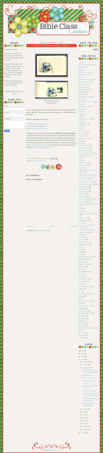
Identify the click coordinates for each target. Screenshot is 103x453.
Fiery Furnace (83, 131)
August (85, 409)
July (84, 412)
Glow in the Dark (84, 148)
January (85, 429)
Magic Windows (40, 161)
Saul (80, 299)
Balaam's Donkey (84, 89)
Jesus (80, 168)
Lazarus (81, 235)
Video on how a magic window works (37, 128)
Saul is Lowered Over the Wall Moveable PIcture (90, 371)
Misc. (80, 250)
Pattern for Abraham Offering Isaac (36, 126)
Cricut (80, 99)
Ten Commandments (85, 313)
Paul (80, 269)
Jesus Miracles (83, 187)
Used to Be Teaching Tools (87, 328)
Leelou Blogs (55, 450)
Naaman (81, 262)
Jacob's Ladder (83, 165)
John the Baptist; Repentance (88, 204)
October (85, 365)
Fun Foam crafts (84, 139)
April (84, 421)
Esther (81, 126)
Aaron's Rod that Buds (86, 65)
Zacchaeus (82, 335)
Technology (82, 308)
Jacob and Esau (84, 163)
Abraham (33, 161)
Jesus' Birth (82, 194)
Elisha (80, 121)
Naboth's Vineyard (84, 264)
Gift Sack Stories (84, 146)
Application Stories (85, 82)
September (86, 368)
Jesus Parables (83, 189)
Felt (80, 129)
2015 (82, 354)
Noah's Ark (82, 267)
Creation (81, 94)
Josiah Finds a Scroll (85, 230)
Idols (80, 158)
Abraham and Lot (88, 375)
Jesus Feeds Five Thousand (87, 184)
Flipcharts (82, 136)
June (84, 415)
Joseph (81, 211)
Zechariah (82, 338)
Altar (80, 77)
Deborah (81, 109)
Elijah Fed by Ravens (85, 119)
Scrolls (81, 304)
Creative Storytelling (85, 97)
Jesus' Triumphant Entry (87, 199)
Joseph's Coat (83, 218)
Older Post (73, 226)
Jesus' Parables (84, 197)
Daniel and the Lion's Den (87, 102)
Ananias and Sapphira (86, 80)
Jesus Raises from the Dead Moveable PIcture (90, 395)
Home (52, 226)
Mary (80, 247)
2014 (82, 357)
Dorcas (81, 112)
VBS (80, 331)
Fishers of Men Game (89, 391)
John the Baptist (84, 202)
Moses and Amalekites (86, 257)
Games (81, 141)
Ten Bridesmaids (84, 311)
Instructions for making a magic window (37, 124)
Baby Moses (82, 87)
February (85, 426)
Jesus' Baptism (83, 192)
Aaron (80, 62)
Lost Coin (82, 237)
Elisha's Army (83, 124)
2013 (82, 360)
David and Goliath (84, 107)
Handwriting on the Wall (87, 153)
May (84, 418)
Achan (81, 70)
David (80, 104)
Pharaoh (81, 277)
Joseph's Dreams (84, 221)
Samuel (81, 296)
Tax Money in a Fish (85, 306)
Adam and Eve (83, 75)
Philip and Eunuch (84, 279)
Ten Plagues (82, 318)
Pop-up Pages (83, 282)
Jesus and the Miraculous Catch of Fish (87, 178)
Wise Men (82, 333)
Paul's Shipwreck (84, 272)
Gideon (81, 143)
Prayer (81, 284)
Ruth (80, 291)
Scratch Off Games (85, 301)
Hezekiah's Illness (84, 156)
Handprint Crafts (84, 151)
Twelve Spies (83, 323)
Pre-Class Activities (85, 286)
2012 (82, 433)
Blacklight (82, 92)
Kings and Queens (84, 232)
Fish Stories (82, 134)
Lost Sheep (82, 240)
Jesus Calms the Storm (86, 182)
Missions (81, 252)
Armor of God (83, 85)
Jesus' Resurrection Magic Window (88, 404)
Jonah (81, 209)
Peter (80, 274)
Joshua (81, 223)
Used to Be (82, 326)
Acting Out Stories (85, 72)
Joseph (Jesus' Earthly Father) (88, 214)
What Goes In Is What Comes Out (89, 387)
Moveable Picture (84, 259)
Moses (81, 254)
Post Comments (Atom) (42, 231)
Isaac (80, 161)
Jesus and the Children (86, 175)
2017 (82, 351)
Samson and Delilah (85, 294)
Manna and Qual (84, 245)
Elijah (80, 116)
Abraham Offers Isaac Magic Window (89, 399)
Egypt (80, 114)
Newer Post (30, 226)
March (84, 424)
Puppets (81, 289)
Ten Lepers (82, 316)
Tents (80, 321)
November (86, 362)
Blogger (14, 94)
